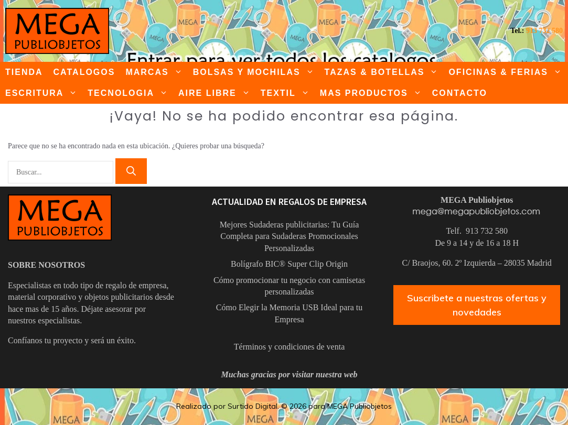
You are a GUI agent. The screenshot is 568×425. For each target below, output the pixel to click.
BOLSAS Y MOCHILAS (256, 72)
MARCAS (156, 72)
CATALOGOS (84, 72)
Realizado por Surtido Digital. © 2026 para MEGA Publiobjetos (284, 406)
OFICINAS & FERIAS (507, 72)
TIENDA (24, 72)
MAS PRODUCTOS (373, 93)
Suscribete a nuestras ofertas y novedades (476, 305)
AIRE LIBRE (216, 93)
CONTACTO (459, 93)
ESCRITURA (43, 93)
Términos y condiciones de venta (289, 346)
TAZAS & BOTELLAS (384, 72)
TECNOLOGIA (130, 93)
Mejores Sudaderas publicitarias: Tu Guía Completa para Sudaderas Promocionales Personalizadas (289, 236)
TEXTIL (288, 93)
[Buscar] (131, 171)
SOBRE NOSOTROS (46, 264)
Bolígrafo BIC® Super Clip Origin (289, 263)
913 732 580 (544, 31)
